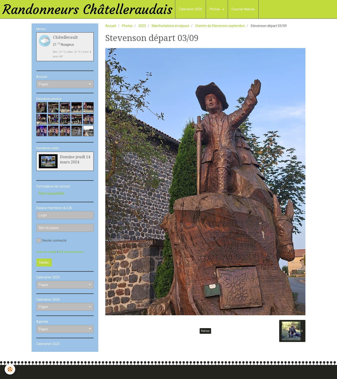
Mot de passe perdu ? (71, 251)
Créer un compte (46, 251)
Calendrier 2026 (190, 9)
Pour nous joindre (51, 193)
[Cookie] (10, 369)
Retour (205, 331)
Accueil (110, 26)
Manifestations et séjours (170, 26)
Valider (44, 262)
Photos (215, 9)
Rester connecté (51, 240)
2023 (142, 26)
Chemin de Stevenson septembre (220, 26)
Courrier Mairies (243, 9)
